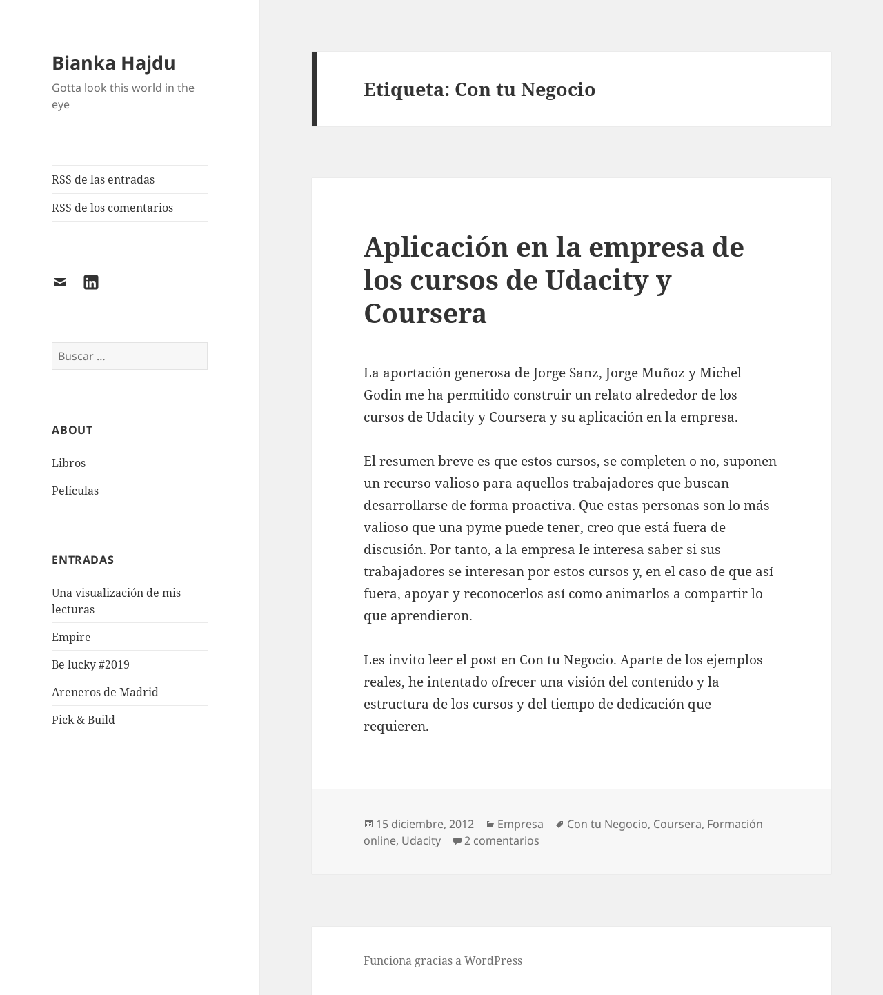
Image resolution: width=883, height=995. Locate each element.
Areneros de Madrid (105, 692)
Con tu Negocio (607, 823)
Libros (69, 463)
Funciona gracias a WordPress (443, 960)
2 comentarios (501, 840)
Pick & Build (83, 719)
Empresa (520, 823)
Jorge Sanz (566, 373)
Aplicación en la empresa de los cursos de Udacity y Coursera (554, 279)
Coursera (677, 823)
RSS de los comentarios (112, 207)
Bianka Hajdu (114, 62)
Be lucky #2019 (91, 664)
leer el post (462, 660)
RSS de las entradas (103, 179)
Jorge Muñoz (645, 373)
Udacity (421, 840)
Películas (75, 490)
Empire (71, 636)
